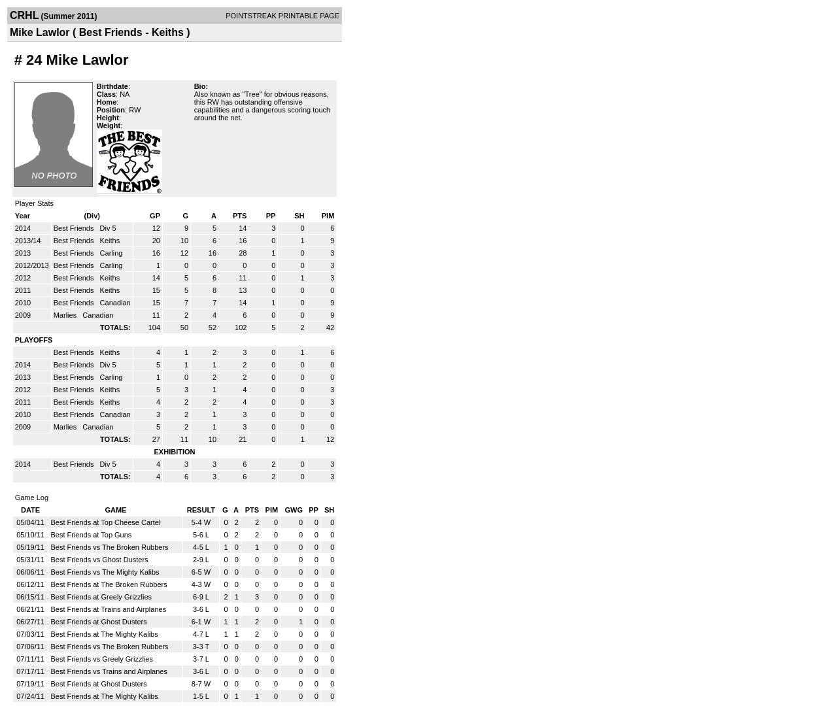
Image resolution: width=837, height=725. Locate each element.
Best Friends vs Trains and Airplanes (108, 671)
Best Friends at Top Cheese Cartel (105, 522)
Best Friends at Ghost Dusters (98, 622)
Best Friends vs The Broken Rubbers (109, 547)
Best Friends (75, 228)
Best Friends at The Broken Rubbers (108, 584)
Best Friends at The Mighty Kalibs (104, 634)
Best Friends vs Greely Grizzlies (101, 659)
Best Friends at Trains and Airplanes (108, 609)
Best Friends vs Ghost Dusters (99, 560)
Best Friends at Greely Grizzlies (101, 597)
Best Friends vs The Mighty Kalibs (104, 572)
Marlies (66, 315)
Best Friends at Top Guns (90, 535)
